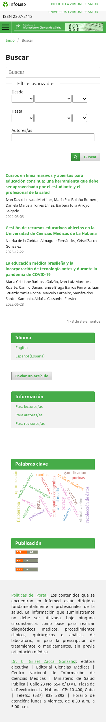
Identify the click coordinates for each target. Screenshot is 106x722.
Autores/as (22, 130)
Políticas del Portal (29, 595)
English (22, 347)
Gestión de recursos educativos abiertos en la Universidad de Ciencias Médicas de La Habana (51, 230)
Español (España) (30, 356)
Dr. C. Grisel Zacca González (43, 661)
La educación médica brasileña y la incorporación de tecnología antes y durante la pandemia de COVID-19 (51, 268)
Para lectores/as (29, 406)
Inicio (10, 40)
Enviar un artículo (31, 375)
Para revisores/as (30, 423)
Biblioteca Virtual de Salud (74, 4)
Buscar (90, 157)
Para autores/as (29, 414)
